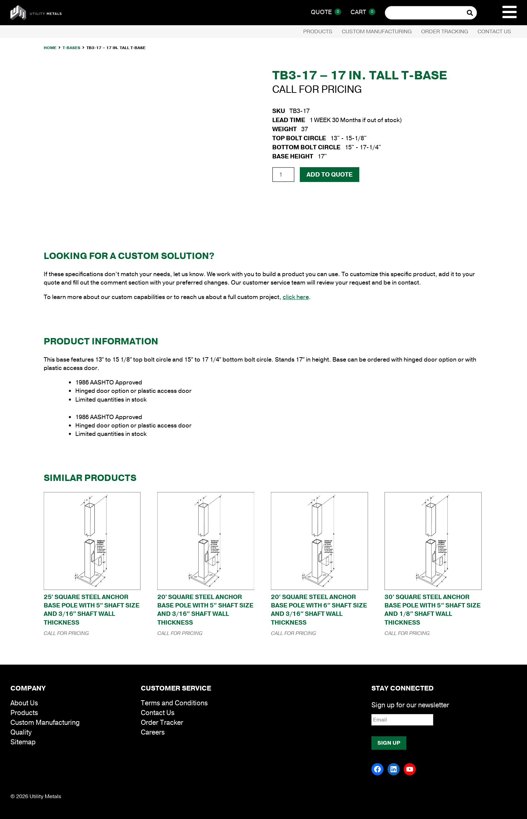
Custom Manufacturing (377, 31)
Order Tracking (444, 31)
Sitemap (23, 742)
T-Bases (71, 47)
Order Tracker (162, 722)
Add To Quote (330, 175)
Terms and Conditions (174, 703)
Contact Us (494, 31)
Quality (21, 732)
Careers (153, 732)
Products (317, 31)
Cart (363, 12)
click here (296, 297)
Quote (326, 12)
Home (50, 47)
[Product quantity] (283, 174)
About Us (24, 703)
